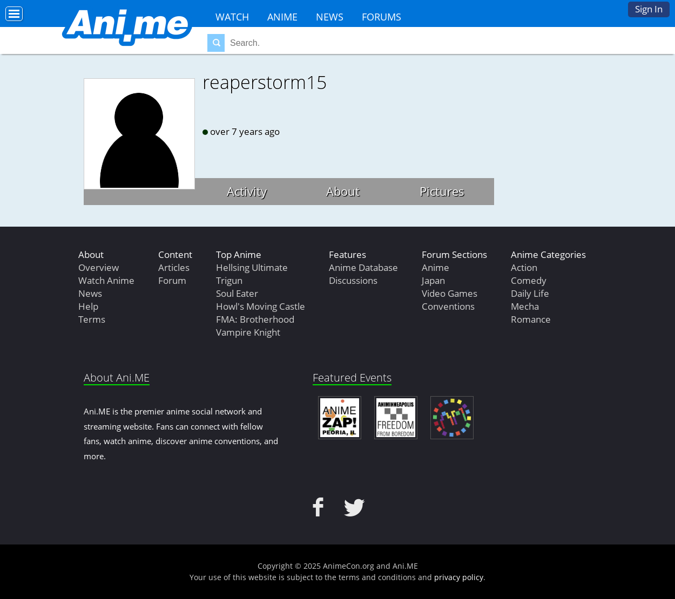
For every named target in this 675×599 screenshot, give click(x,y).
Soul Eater (237, 293)
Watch (232, 16)
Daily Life (530, 293)
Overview (98, 267)
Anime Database (363, 267)
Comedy (528, 280)
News (329, 16)
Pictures (442, 191)
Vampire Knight (248, 332)
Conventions (448, 306)
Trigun (229, 280)
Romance (531, 319)
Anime (282, 16)
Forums (381, 16)
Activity (247, 191)
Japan (433, 280)
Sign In (649, 9)
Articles (174, 267)
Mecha (525, 306)
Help (88, 306)
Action (524, 267)
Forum (172, 280)
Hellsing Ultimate (252, 267)
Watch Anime (106, 280)
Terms (91, 319)
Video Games (449, 293)
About (343, 191)
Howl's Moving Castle (260, 306)
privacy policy (458, 577)
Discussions (353, 280)
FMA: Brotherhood (255, 319)
